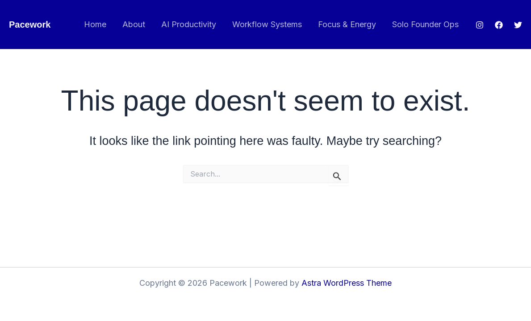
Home (95, 24)
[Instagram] (480, 25)
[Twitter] (518, 25)
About (133, 24)
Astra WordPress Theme (346, 283)
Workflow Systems (267, 24)
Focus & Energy (347, 24)
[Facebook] (499, 25)
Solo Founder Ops (425, 24)
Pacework (29, 24)
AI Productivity (188, 24)
